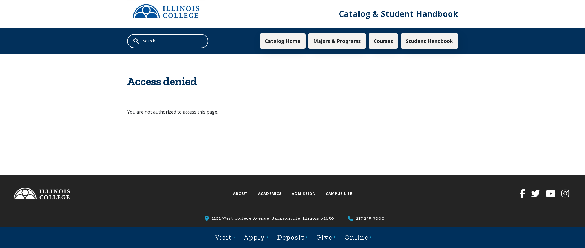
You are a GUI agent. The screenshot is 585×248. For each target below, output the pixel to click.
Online (356, 237)
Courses (383, 41)
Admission (304, 193)
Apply (254, 237)
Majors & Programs (337, 41)
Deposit (290, 237)
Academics (270, 193)
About (240, 193)
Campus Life (339, 193)
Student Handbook (429, 41)
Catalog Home (283, 41)
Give (324, 237)
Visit (223, 237)
